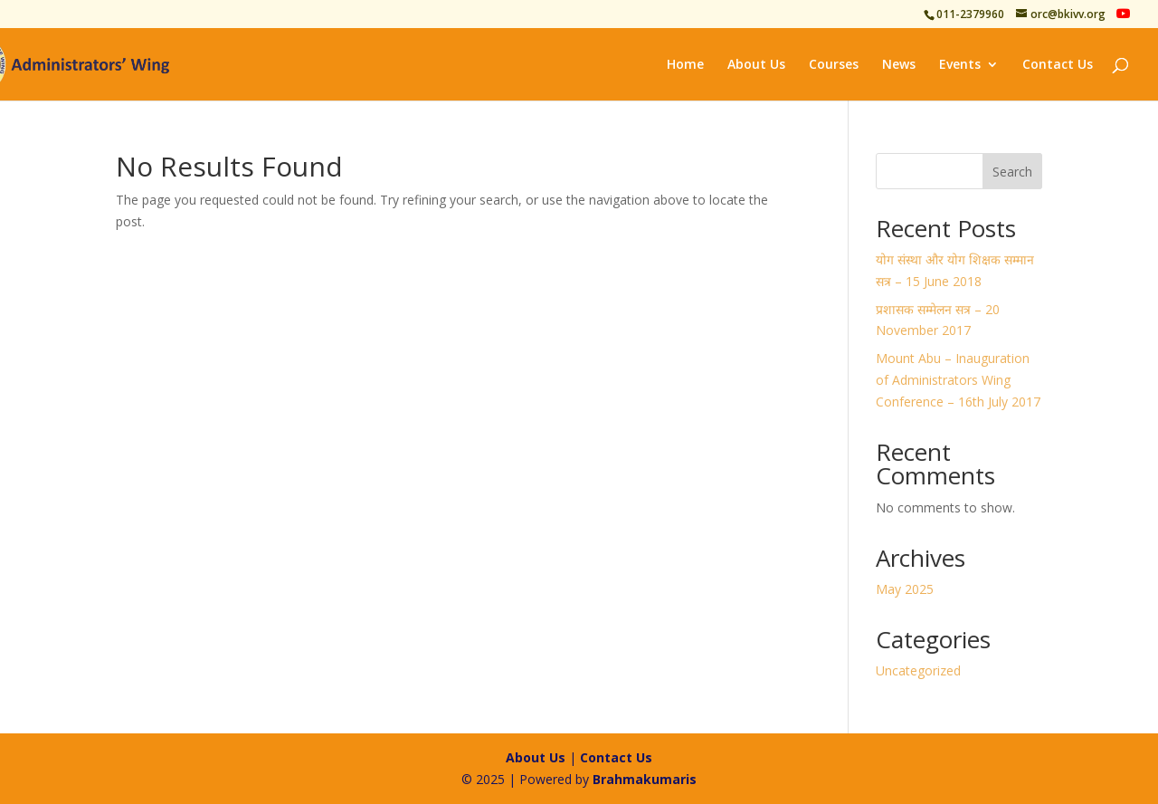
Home (685, 65)
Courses (834, 65)
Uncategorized (918, 670)
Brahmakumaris (645, 779)
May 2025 (905, 589)
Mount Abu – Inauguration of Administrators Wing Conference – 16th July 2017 (958, 379)
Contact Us (1057, 65)
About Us (756, 65)
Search (1012, 171)
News (899, 65)
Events (960, 65)
